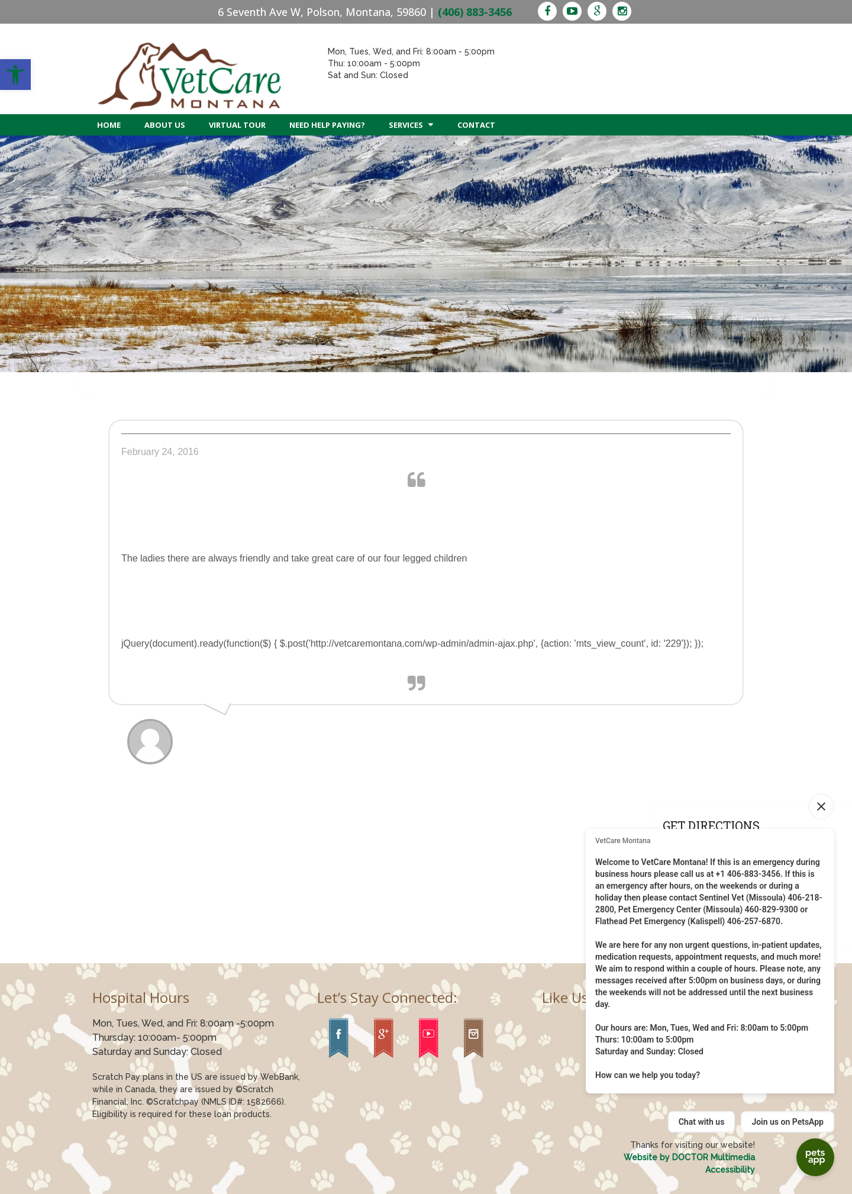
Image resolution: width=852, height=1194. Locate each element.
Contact (476, 125)
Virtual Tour (237, 125)
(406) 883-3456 (475, 12)
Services (406, 125)
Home (109, 125)
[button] (15, 74)
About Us (164, 125)
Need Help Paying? (327, 125)
